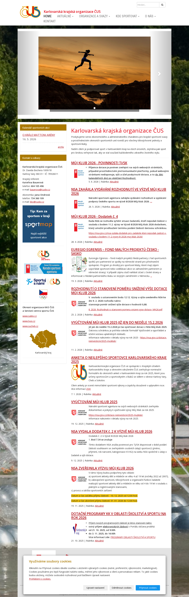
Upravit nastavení (95, 587)
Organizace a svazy (94, 16)
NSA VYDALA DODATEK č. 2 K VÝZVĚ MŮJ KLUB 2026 (111, 431)
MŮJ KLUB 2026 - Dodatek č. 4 (94, 216)
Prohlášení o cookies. (40, 578)
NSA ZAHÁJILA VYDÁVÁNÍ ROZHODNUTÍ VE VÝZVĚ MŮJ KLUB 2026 (118, 191)
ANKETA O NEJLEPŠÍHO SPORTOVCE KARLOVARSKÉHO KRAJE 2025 (119, 359)
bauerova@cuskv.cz (40, 189)
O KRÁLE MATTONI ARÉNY (39, 135)
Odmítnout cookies (122, 587)
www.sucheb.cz (30, 326)
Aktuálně (65, 16)
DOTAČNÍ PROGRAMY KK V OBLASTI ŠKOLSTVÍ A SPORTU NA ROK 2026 (118, 515)
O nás (150, 16)
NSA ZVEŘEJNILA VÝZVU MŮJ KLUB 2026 (102, 468)
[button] (29, 73)
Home (47, 16)
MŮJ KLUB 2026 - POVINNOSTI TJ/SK (99, 163)
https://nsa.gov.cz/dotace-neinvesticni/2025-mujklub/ (116, 415)
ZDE (88, 388)
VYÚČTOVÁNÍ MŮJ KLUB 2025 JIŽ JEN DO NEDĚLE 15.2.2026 (117, 322)
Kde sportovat (127, 16)
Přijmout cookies (148, 587)
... (151, 201)
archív (61, 146)
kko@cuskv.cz (37, 201)
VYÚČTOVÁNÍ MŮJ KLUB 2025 (94, 402)
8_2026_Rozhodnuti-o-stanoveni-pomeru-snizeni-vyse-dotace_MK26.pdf (125, 309)
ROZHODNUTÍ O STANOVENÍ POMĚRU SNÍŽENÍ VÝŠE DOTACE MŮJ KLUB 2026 (119, 290)
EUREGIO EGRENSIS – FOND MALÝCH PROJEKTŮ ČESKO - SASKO (115, 251)
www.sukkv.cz (30, 316)
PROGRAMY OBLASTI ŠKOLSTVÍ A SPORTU (133, 537)
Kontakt (49, 21)
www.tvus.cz (29, 321)
